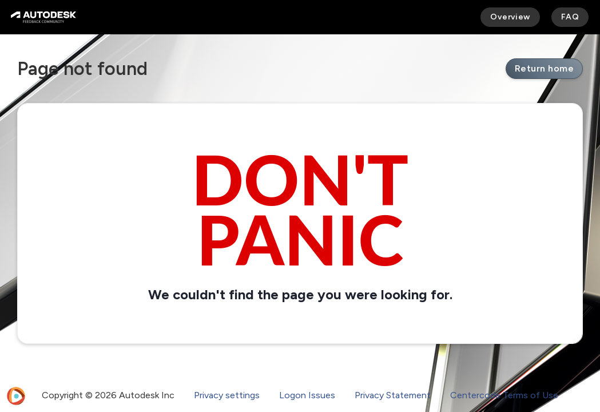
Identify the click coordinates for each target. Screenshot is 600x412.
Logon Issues (307, 395)
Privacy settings (227, 395)
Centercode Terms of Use (504, 395)
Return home (544, 68)
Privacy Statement (393, 395)
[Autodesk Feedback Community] (43, 17)
